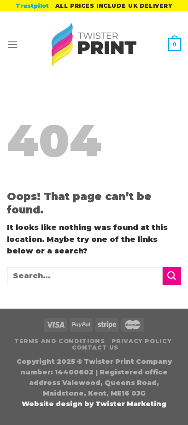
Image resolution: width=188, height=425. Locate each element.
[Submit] (172, 276)
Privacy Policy (142, 341)
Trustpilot (32, 5)
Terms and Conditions (59, 341)
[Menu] (12, 44)
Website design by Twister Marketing (94, 404)
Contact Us (95, 347)
